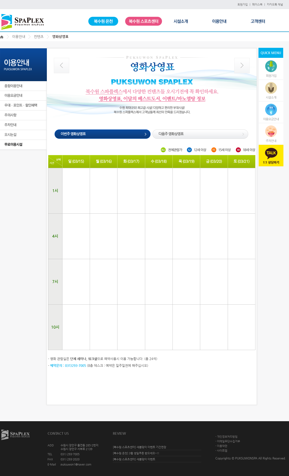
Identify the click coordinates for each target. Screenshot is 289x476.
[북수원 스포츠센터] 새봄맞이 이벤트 (134, 459)
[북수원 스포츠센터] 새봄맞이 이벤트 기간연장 (139, 447)
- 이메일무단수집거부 (227, 441)
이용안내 (18, 36)
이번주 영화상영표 (73, 134)
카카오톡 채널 (275, 4)
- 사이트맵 (221, 450)
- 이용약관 (221, 446)
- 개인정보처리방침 (226, 436)
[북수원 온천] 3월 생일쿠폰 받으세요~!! (136, 453)
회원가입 (242, 4)
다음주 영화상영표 (170, 134)
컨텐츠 (39, 36)
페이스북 (257, 4)
